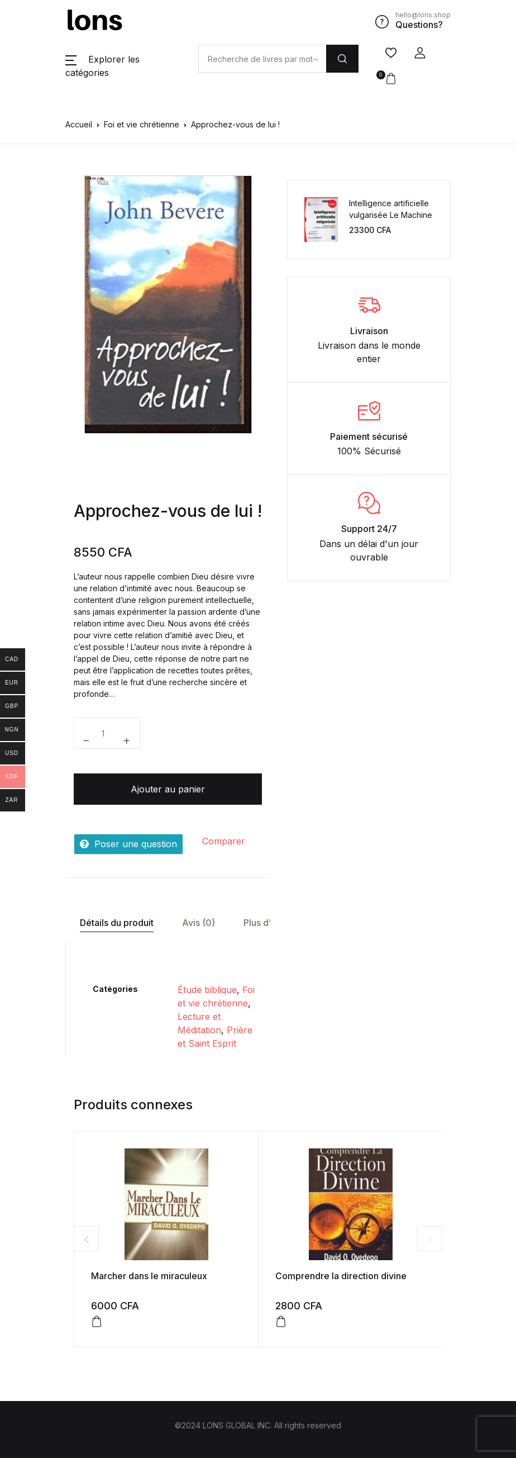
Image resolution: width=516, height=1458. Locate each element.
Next (429, 1239)
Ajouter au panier (168, 789)
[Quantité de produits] (107, 733)
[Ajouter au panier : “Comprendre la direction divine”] (280, 1321)
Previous (86, 1239)
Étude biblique (207, 989)
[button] (419, 53)
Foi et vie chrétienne (141, 124)
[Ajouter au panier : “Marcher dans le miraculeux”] (96, 1321)
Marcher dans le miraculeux (149, 1275)
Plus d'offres (270, 922)
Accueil (78, 124)
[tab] (116, 923)
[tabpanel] (168, 304)
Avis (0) (198, 922)
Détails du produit (117, 922)
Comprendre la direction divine (341, 1275)
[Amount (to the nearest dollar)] (262, 59)
